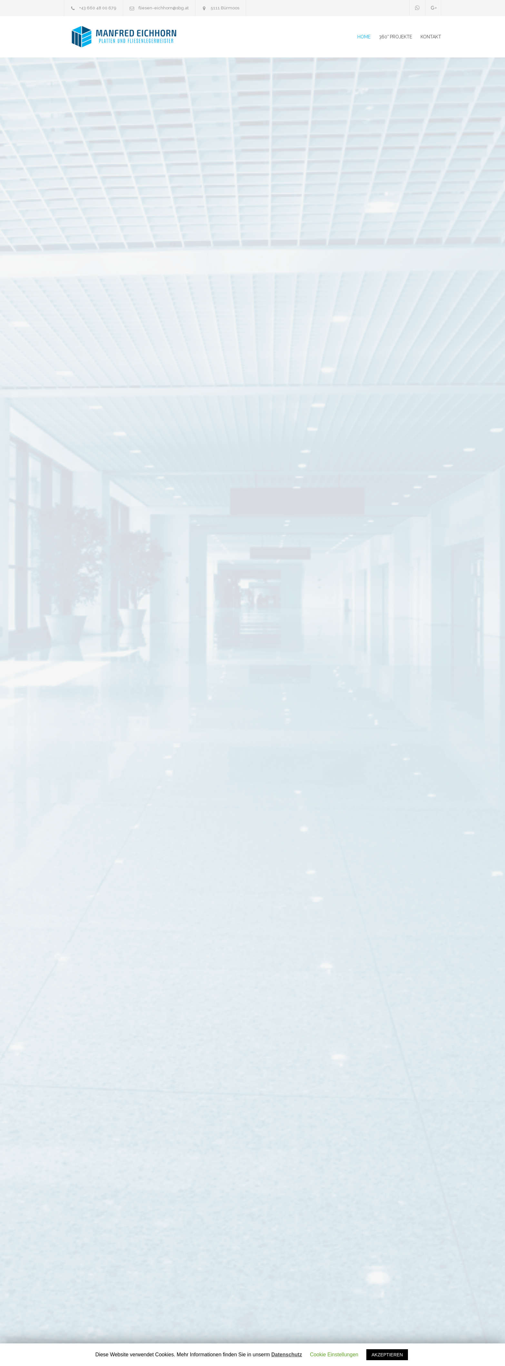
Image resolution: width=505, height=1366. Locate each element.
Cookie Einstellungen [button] (334, 1354)
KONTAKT (431, 36)
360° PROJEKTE (395, 36)
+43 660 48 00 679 (97, 7)
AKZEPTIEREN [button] (387, 1354)
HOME (364, 36)
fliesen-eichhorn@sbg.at (163, 7)
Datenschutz (286, 1354)
